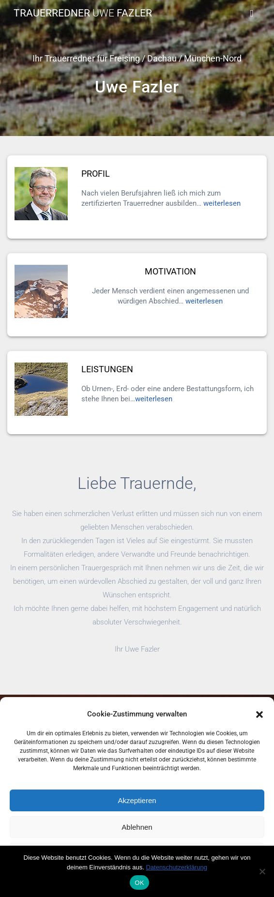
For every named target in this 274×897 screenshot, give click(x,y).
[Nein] (262, 871)
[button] (259, 714)
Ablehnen (137, 827)
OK (139, 882)
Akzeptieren (137, 800)
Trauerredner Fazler (83, 13)
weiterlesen (222, 203)
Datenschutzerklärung (176, 867)
